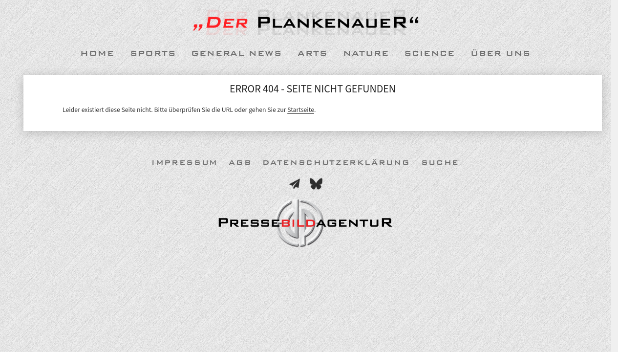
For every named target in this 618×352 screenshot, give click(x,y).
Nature (366, 53)
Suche (440, 162)
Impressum (184, 162)
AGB (240, 162)
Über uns (500, 53)
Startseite (300, 109)
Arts (312, 53)
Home (97, 53)
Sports (153, 53)
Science (429, 53)
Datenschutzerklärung (336, 162)
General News (236, 53)
